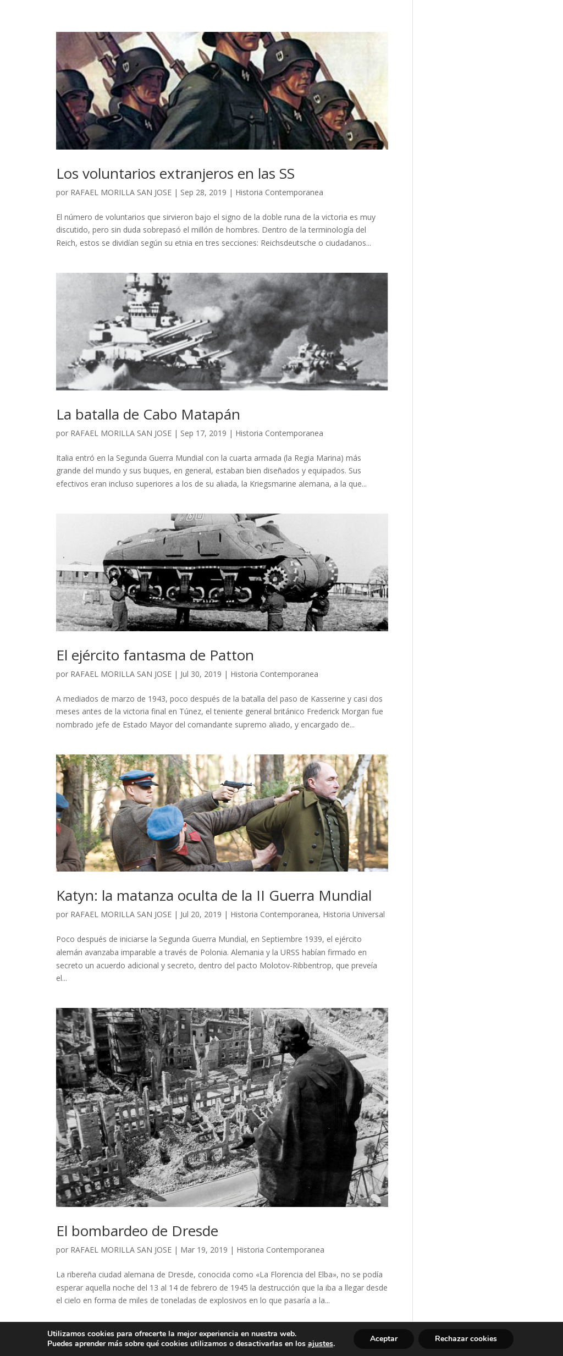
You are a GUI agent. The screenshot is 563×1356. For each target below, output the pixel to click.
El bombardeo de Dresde (137, 1231)
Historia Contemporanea (279, 192)
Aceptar (384, 1338)
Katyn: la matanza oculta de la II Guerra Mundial (214, 895)
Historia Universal (354, 914)
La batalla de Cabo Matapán (148, 414)
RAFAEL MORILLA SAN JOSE (121, 192)
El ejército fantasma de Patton (155, 655)
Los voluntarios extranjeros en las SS (175, 173)
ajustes (320, 1344)
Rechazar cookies (466, 1338)
